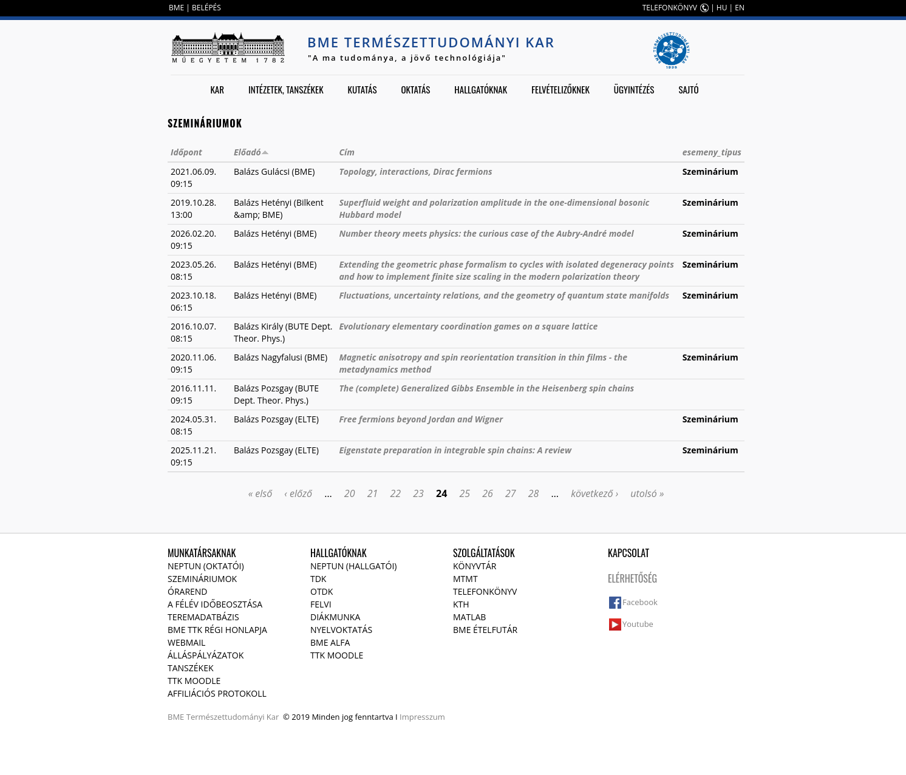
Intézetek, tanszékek (286, 89)
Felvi (321, 604)
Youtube (637, 623)
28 (533, 493)
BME (176, 7)
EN (739, 7)
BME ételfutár (485, 629)
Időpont (186, 152)
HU (722, 7)
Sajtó (688, 89)
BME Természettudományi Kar (431, 42)
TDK (318, 578)
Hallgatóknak (480, 89)
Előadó (251, 152)
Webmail (186, 642)
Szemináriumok (202, 578)
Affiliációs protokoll (217, 693)
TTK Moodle (194, 680)
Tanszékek (191, 668)
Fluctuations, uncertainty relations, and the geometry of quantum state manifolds (504, 295)
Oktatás (415, 89)
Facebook (640, 602)
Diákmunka (335, 617)
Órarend (188, 591)
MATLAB (469, 617)
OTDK (321, 591)
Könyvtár (474, 566)
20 (349, 493)
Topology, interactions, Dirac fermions (415, 171)
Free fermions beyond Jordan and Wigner (421, 419)
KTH (461, 604)
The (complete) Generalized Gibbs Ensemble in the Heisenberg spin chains (486, 388)
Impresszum (422, 716)
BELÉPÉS (206, 7)
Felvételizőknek (560, 89)
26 (487, 493)
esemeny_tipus (712, 152)
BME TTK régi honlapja (217, 629)
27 (510, 493)
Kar (217, 89)
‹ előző (298, 493)
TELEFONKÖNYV (669, 7)
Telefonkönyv (485, 591)
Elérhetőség (632, 578)
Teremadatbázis (203, 617)
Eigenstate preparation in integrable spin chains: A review (455, 450)
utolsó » (647, 493)
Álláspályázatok (206, 655)
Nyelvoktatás (341, 629)
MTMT (465, 578)
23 (418, 493)
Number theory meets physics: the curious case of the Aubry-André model (486, 233)
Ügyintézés (634, 89)
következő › (594, 493)
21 (372, 493)
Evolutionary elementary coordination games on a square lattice (468, 326)
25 (464, 493)
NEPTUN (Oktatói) (206, 566)
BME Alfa (330, 642)
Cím (346, 152)
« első (260, 493)
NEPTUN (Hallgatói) (353, 566)
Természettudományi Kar (232, 716)
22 (395, 493)
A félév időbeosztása (215, 604)
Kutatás (362, 89)
